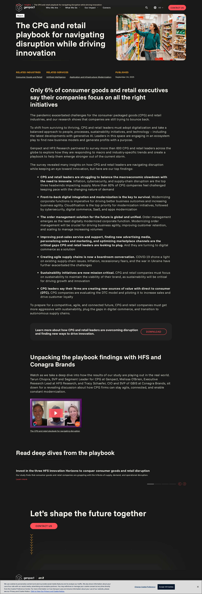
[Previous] (179, 483)
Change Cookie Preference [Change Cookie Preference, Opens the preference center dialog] (145, 587)
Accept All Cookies (166, 587)
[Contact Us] (43, 526)
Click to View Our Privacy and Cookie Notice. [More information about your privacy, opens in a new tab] (48, 591)
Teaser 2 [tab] (157, 484)
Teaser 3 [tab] (165, 484)
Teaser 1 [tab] (150, 484)
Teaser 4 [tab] (172, 484)
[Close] (198, 587)
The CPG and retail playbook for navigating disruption (55, 431)
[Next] (184, 483)
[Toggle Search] (147, 8)
